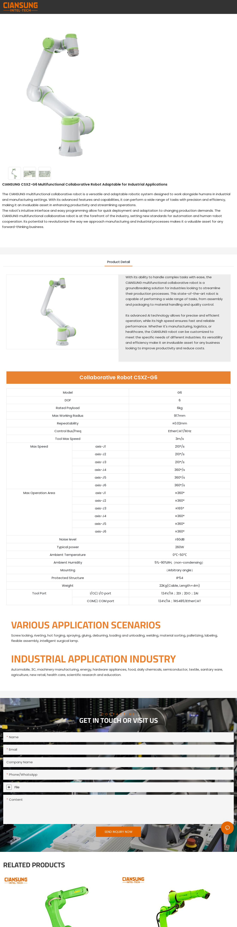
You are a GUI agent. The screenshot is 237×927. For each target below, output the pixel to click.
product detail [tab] (118, 262)
